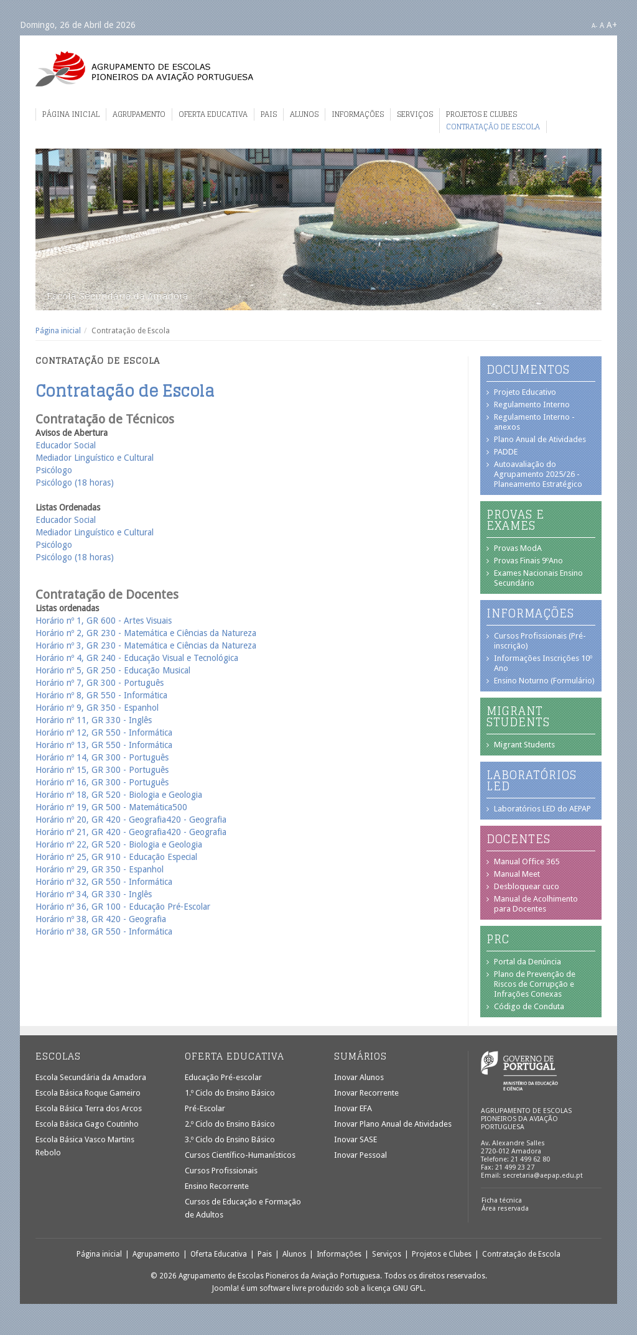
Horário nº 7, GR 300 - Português (99, 683)
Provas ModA (518, 548)
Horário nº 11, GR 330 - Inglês (93, 720)
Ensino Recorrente (217, 1186)
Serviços (415, 114)
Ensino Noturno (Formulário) (544, 680)
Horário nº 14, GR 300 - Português (102, 757)
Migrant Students (524, 744)
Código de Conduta (529, 1006)
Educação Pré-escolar (223, 1077)
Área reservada (505, 1208)
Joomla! (225, 1288)
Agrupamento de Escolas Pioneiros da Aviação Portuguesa (144, 68)
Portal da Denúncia (527, 961)
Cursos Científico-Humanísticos (240, 1155)
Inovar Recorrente (366, 1092)
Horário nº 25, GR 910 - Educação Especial (117, 857)
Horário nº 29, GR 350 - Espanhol (99, 869)
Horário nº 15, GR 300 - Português (102, 770)
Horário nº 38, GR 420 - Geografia (100, 919)
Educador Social (65, 445)
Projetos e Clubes (481, 114)
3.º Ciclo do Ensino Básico (230, 1139)
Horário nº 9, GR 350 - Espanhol (97, 708)
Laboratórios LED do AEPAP (542, 808)
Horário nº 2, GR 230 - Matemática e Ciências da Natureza (145, 633)
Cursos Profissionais (221, 1170)
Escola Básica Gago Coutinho (87, 1124)
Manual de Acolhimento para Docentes (536, 903)
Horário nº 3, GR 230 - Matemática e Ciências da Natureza (145, 645)
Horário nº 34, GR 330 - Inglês (93, 894)
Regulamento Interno (532, 404)
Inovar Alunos (359, 1077)
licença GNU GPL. (396, 1288)
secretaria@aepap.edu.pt (543, 1175)
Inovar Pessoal (360, 1155)
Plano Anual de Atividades (540, 439)
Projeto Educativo (525, 392)
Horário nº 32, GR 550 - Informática (103, 882)
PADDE (506, 451)
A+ (612, 25)
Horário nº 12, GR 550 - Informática (103, 732)
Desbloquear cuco (526, 886)
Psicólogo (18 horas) (74, 482)
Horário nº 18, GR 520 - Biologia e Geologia (118, 795)
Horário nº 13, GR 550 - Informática (103, 745)
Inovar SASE (355, 1139)
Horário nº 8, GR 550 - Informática (101, 695)
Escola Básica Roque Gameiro (88, 1092)
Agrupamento (139, 114)
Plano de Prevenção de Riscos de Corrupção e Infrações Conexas (534, 984)
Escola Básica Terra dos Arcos (88, 1108)
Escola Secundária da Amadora (90, 1077)
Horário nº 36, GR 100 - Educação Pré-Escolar (122, 907)
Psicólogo (53, 470)
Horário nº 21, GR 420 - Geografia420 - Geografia (130, 832)
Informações (358, 114)
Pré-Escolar (205, 1108)
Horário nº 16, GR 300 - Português (102, 782)
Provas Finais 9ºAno (528, 560)
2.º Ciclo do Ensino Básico (230, 1124)
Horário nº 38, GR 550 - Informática (103, 931)
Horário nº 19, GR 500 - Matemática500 (111, 807)
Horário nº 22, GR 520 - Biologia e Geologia (118, 844)
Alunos (304, 114)
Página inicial (71, 114)
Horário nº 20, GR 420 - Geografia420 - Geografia (130, 820)
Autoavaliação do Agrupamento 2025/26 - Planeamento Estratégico (538, 474)
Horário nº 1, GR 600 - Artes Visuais (103, 621)
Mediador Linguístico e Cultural (94, 458)
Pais (269, 114)
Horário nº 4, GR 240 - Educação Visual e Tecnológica (136, 658)
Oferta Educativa (213, 114)
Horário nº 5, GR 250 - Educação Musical (112, 670)
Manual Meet (517, 874)
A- (594, 25)
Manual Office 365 (526, 861)
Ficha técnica (501, 1200)
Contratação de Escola (493, 127)
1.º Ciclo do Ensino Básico (230, 1092)
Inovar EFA (353, 1108)
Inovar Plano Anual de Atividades (393, 1124)
